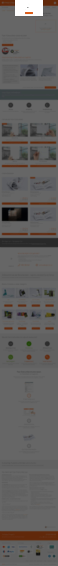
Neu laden (29, 13)
